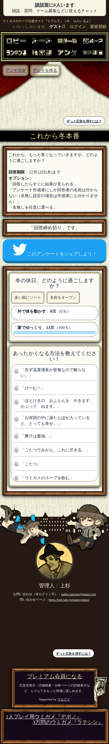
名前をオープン (63, 297)
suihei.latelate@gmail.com (78, 594)
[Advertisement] (29, 97)
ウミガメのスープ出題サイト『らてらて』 (33, 21)
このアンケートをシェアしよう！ (54, 250)
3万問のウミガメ (68, 722)
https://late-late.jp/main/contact (69, 599)
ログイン (78, 26)
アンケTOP (16, 70)
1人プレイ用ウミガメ (44, 717)
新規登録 (98, 26)
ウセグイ (63, 699)
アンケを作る (45, 70)
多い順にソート (28, 297)
